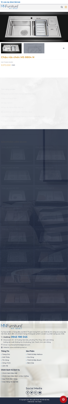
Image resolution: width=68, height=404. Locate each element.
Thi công (5, 360)
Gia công (30, 357)
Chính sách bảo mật (9, 373)
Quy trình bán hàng (9, 379)
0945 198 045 (19, 337)
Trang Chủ (6, 354)
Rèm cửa (30, 363)
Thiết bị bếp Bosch (34, 360)
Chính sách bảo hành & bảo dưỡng (15, 376)
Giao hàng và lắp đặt (10, 382)
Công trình (6, 363)
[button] (4, 48)
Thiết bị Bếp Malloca (34, 354)
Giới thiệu (6, 357)
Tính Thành (38, 401)
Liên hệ (5, 366)
